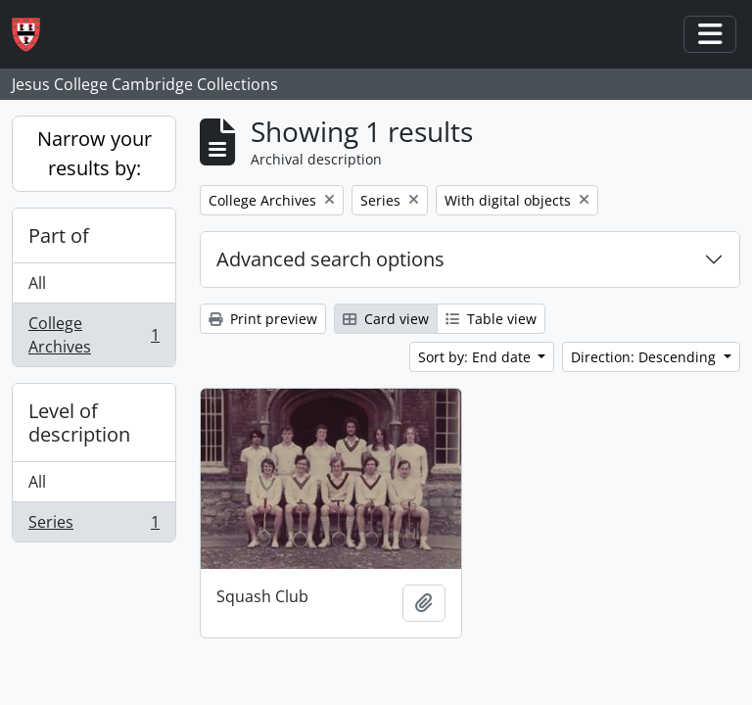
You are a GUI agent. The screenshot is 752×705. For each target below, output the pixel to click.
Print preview (263, 318)
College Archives (93, 334)
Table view (491, 318)
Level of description (79, 422)
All (37, 283)
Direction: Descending (645, 357)
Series (93, 525)
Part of (58, 235)
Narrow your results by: (94, 153)
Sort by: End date (476, 357)
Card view (386, 318)
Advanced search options (330, 259)
